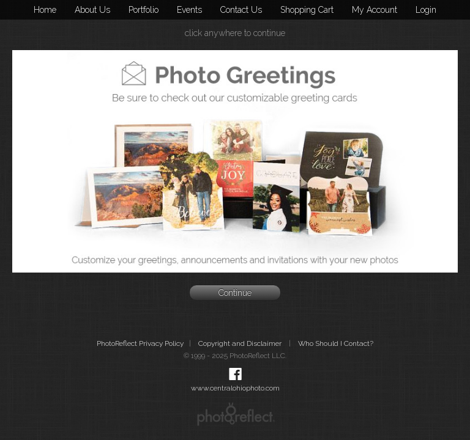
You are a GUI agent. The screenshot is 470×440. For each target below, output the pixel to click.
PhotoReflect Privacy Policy (140, 343)
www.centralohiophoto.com (235, 388)
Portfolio (144, 10)
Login (426, 10)
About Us (92, 10)
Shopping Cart (307, 10)
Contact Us (241, 10)
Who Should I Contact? (335, 343)
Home (45, 10)
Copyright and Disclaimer (240, 343)
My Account (374, 10)
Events (189, 10)
